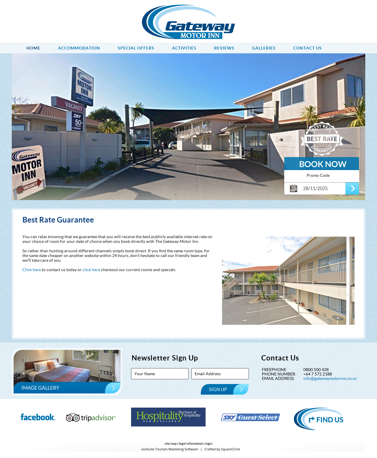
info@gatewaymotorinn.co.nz (330, 378)
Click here (31, 269)
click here (91, 269)
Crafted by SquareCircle (222, 449)
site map (171, 443)
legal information (191, 443)
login (208, 443)
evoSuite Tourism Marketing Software (169, 449)
